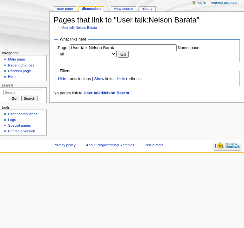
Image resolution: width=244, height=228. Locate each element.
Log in (202, 2)
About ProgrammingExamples (110, 145)
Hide (62, 79)
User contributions (22, 114)
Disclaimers (154, 145)
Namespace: (189, 48)
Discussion (91, 8)
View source (123, 8)
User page (65, 8)
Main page (16, 59)
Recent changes (21, 65)
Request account (224, 2)
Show (99, 79)
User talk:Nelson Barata (79, 27)
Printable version (21, 131)
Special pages (19, 125)
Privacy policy (64, 145)
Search (7, 85)
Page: (63, 48)
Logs (12, 120)
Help (12, 77)
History (147, 8)
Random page (19, 71)
